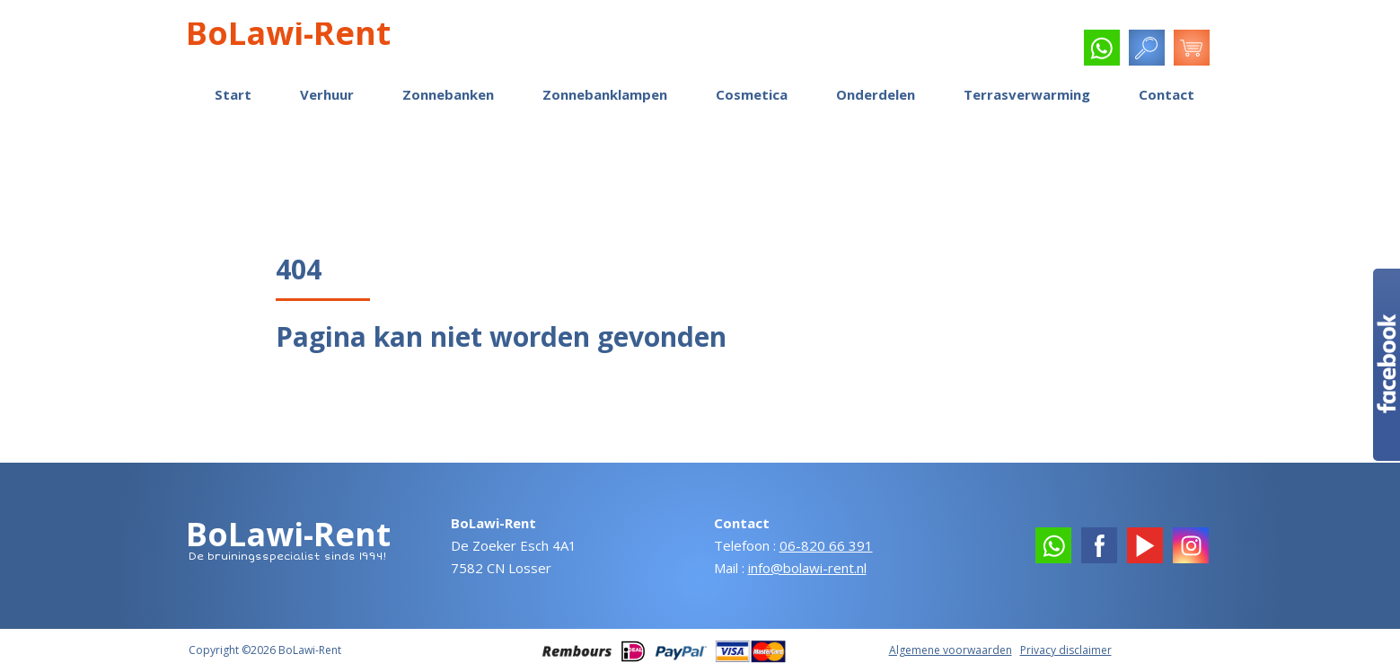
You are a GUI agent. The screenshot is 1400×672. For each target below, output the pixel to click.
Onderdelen (875, 94)
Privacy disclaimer (1066, 650)
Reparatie (860, 49)
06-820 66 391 (826, 545)
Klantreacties (769, 49)
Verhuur (327, 94)
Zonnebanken (448, 94)
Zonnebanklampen (604, 94)
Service (1038, 49)
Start (233, 94)
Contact (1166, 94)
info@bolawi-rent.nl (807, 568)
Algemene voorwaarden (950, 650)
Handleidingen (953, 49)
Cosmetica (752, 94)
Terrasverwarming (1027, 94)
